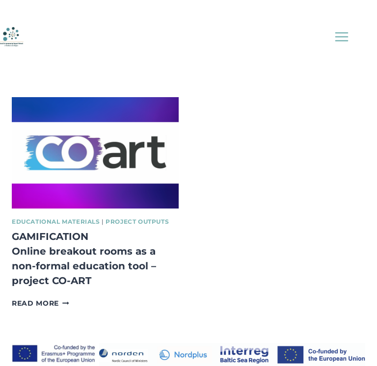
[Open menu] (341, 36)
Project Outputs (137, 221)
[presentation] (95, 153)
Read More (40, 303)
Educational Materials (56, 221)
